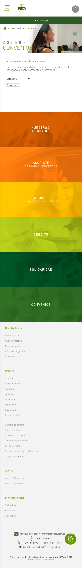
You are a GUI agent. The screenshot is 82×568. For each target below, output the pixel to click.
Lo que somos (12, 335)
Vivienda (9, 388)
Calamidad (10, 409)
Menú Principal (41, 20)
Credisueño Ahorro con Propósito (22, 451)
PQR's (70, 539)
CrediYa (9, 378)
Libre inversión (12, 383)
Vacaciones (11, 399)
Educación (10, 404)
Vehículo (9, 394)
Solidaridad (11, 505)
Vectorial (48, 559)
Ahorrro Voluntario (14, 483)
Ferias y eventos (13, 445)
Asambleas (10, 356)
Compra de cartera (14, 424)
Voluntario (51, 201)
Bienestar (10, 510)
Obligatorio (31, 201)
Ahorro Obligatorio (14, 478)
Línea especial (12, 415)
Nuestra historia (13, 340)
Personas (32, 166)
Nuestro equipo (13, 346)
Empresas (49, 166)
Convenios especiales (16, 440)
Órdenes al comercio (15, 435)
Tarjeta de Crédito (14, 456)
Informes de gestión (15, 351)
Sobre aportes (12, 430)
